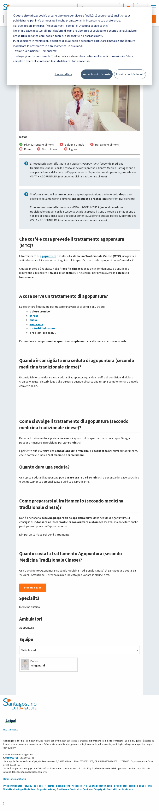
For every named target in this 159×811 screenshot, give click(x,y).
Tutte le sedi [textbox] (28, 650)
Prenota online (32, 587)
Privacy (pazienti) (34, 785)
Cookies (87, 789)
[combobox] (79, 650)
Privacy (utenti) (12, 785)
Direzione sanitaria (14, 778)
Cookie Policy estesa (64, 56)
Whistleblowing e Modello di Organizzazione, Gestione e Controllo (42, 789)
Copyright (99, 789)
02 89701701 (11, 757)
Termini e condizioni (58, 785)
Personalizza (63, 74)
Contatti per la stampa (120, 789)
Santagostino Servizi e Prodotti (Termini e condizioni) (120, 785)
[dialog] (79, 46)
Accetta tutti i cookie (97, 74)
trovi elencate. (123, 199)
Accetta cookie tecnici (130, 74)
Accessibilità (79, 785)
